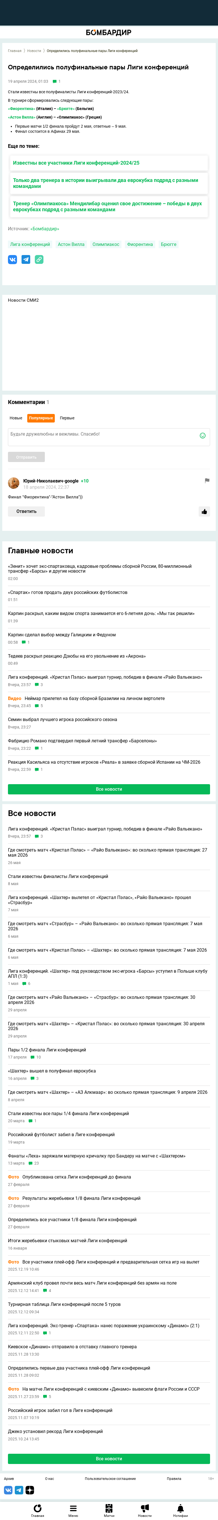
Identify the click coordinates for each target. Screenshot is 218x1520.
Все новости (109, 789)
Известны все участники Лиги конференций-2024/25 (76, 163)
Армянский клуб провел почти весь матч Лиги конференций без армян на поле (92, 1283)
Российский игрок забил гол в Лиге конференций (60, 1410)
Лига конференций (30, 244)
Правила (174, 1479)
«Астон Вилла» (21, 117)
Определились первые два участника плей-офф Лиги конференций (79, 1368)
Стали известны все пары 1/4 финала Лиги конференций (68, 1113)
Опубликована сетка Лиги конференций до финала (69, 1177)
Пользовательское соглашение (110, 1479)
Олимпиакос (106, 244)
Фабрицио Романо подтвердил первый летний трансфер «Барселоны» (82, 741)
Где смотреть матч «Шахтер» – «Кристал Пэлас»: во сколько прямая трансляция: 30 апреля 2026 (106, 1026)
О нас (49, 1479)
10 (38, 1057)
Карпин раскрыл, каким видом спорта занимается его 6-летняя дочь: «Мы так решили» (101, 613)
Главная (15, 51)
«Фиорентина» (21, 108)
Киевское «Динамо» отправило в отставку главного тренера (72, 1346)
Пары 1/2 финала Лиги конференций (47, 1050)
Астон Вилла (71, 244)
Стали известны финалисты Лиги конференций (58, 876)
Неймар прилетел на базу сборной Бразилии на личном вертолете (86, 698)
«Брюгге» (66, 108)
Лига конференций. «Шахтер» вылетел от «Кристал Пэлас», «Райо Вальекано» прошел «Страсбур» (99, 900)
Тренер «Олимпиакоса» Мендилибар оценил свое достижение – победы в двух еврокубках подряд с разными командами (107, 206)
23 (36, 1163)
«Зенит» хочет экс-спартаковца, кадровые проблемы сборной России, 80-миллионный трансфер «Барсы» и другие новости (100, 569)
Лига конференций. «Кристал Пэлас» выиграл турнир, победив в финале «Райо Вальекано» (105, 677)
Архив (9, 1479)
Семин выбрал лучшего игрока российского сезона (62, 719)
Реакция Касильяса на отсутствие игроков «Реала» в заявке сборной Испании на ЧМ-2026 (104, 762)
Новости (34, 51)
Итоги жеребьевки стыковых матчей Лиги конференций (67, 1240)
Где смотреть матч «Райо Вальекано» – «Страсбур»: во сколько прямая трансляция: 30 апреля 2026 (101, 1000)
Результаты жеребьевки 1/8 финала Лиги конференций (74, 1198)
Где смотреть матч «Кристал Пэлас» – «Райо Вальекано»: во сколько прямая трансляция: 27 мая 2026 (107, 853)
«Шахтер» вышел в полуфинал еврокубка (52, 1071)
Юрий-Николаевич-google (51, 481)
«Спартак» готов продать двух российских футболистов (67, 592)
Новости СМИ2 (23, 300)
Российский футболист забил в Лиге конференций (61, 1134)
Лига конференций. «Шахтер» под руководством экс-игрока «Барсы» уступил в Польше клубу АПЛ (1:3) (107, 974)
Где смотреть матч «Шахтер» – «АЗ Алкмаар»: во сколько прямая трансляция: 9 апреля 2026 (107, 1092)
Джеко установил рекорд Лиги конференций (55, 1431)
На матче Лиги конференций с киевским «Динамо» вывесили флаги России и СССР (104, 1389)
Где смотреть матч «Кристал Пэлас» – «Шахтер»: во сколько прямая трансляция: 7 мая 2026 (107, 950)
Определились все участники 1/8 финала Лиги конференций (72, 1219)
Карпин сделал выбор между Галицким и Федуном (62, 634)
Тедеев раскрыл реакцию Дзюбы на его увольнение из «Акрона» (77, 656)
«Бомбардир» (44, 228)
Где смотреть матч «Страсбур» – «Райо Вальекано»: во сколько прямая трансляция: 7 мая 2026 (105, 926)
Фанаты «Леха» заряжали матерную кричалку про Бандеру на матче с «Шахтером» (97, 1156)
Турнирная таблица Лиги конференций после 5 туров (64, 1304)
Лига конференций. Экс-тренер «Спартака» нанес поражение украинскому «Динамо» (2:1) (104, 1325)
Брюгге (168, 244)
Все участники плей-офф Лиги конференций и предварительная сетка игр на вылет (104, 1262)
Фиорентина (140, 244)
